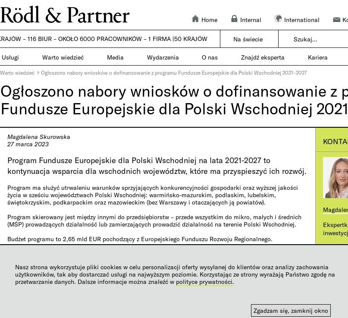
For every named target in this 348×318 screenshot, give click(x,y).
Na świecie (248, 39)
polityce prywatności (204, 281)
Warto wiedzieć (17, 72)
